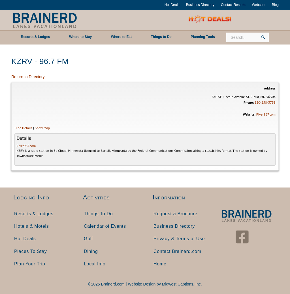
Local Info (94, 263)
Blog (275, 5)
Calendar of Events (105, 226)
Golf (88, 238)
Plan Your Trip (29, 263)
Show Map (42, 128)
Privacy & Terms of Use (179, 238)
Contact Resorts (233, 5)
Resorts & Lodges (33, 213)
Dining (91, 251)
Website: (249, 114)
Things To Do (98, 213)
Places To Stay (30, 251)
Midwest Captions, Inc (181, 284)
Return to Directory (27, 76)
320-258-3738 (265, 102)
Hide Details (23, 128)
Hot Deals (172, 5)
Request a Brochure (175, 213)
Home (159, 263)
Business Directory (200, 5)
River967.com (266, 114)
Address (270, 88)
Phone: (249, 102)
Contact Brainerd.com (177, 251)
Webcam (258, 5)
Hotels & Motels (31, 226)
